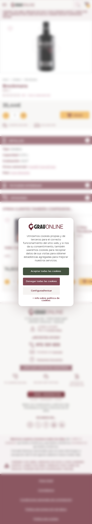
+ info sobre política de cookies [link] (46, 299)
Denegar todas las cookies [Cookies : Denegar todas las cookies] (41, 281)
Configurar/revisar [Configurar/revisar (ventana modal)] (41, 291)
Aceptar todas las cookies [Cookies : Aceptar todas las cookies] (46, 271)
